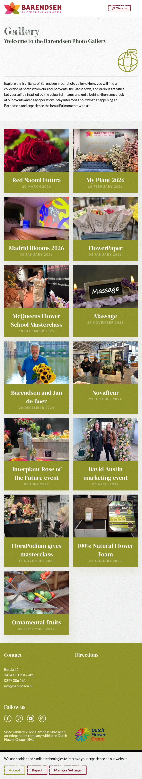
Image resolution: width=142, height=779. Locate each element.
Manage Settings (68, 770)
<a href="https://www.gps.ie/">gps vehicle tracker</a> (106, 681)
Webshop (119, 8)
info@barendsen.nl (18, 686)
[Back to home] (32, 8)
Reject (37, 770)
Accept (14, 770)
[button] (136, 8)
